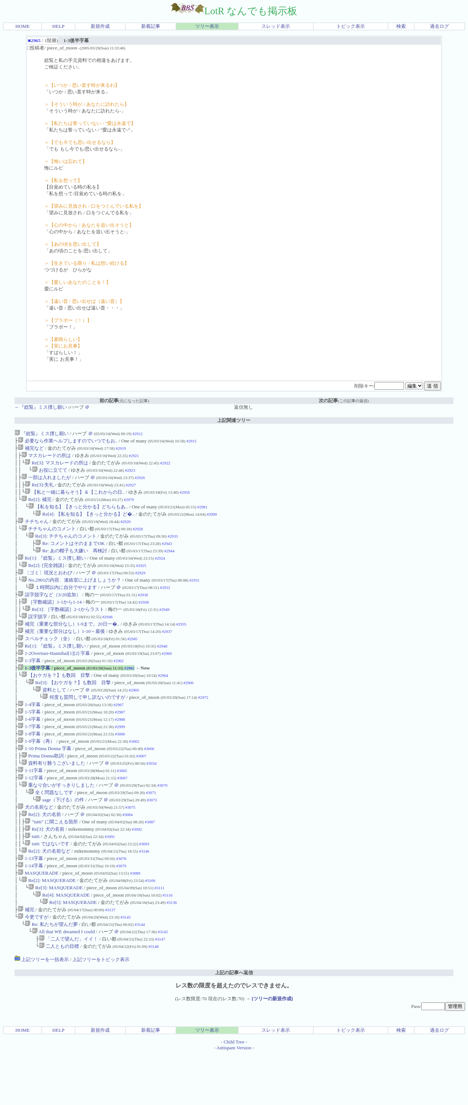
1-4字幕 (29, 731)
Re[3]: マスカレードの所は (56, 465)
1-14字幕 (30, 909)
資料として (50, 715)
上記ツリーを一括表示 (42, 1010)
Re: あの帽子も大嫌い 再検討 (71, 562)
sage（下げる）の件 (59, 836)
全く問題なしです (51, 828)
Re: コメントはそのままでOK (70, 554)
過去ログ (439, 26)
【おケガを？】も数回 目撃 (56, 699)
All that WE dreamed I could (63, 981)
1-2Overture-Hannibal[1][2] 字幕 (54, 675)
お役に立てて (49, 474)
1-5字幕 (29, 739)
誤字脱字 (34, 635)
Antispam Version (234, 1099)
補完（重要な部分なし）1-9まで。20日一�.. (68, 643)
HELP (58, 26)
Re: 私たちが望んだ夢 (51, 973)
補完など (31, 449)
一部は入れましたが (46, 482)
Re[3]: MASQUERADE (56, 933)
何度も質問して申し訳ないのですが (83, 723)
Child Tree (234, 1093)
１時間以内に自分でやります (63, 602)
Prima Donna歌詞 (43, 788)
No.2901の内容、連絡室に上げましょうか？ (71, 594)
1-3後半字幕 (34, 691)
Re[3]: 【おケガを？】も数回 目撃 (70, 707)
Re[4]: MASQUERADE (62, 941)
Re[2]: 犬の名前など (46, 893)
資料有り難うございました (53, 796)
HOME (22, 26)
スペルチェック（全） (45, 659)
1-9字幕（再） (36, 772)
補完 (26, 957)
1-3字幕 (29, 683)
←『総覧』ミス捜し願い (41, 407)
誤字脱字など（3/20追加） (49, 610)
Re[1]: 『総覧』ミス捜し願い (52, 570)
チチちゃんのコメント (49, 538)
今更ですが (33, 965)
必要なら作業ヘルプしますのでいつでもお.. (67, 441)
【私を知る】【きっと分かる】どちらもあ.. (78, 514)
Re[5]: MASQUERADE (69, 949)
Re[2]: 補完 (37, 506)
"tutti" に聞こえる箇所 (51, 860)
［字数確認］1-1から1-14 (52, 619)
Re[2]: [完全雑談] (43, 578)
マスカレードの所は (46, 457)
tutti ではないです (47, 884)
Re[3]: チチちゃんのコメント (63, 546)
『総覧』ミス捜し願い (42, 433)
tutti (32, 876)
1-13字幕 (30, 901)
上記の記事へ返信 (234, 1024)
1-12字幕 (30, 812)
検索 (401, 26)
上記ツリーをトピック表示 (100, 1010)
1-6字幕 (29, 747)
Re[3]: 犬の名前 (44, 868)
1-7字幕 (29, 756)
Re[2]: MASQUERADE (49, 925)
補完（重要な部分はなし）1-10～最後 (61, 651)
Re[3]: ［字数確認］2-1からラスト (64, 627)
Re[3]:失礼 (39, 490)
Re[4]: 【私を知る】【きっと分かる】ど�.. (84, 522)
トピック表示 (350, 26)
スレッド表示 (275, 26)
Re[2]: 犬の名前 (41, 852)
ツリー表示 (207, 26)
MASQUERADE (38, 917)
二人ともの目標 (59, 997)
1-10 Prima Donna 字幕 (44, 780)
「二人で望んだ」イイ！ (68, 989)
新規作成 (100, 26)
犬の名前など (35, 844)
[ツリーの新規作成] (272, 1050)
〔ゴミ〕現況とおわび (45, 586)
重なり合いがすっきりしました (58, 820)
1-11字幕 (30, 804)
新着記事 (150, 26)
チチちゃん (33, 530)
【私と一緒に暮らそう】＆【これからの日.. (74, 498)
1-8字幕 (29, 764)
